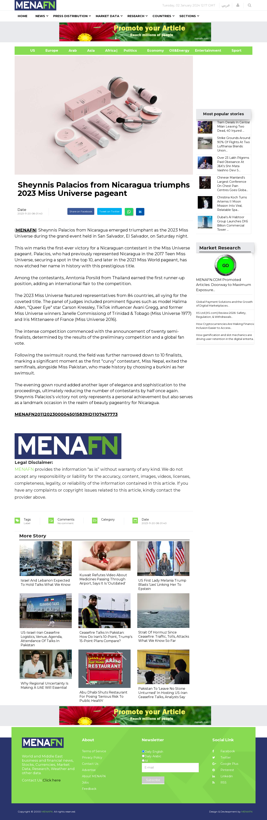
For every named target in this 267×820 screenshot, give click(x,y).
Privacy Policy (92, 757)
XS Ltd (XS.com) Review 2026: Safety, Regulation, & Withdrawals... (221, 314)
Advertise (89, 770)
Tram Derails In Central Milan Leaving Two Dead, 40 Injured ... (233, 126)
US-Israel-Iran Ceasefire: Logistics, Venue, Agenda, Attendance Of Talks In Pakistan (41, 639)
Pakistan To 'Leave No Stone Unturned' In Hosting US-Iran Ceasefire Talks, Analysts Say (162, 693)
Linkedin (222, 776)
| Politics (129, 51)
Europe (51, 51)
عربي (226, 5)
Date (22, 210)
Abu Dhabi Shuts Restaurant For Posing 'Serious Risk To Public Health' (103, 696)
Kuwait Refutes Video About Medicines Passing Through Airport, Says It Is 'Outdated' (103, 579)
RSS (219, 782)
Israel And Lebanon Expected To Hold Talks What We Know (46, 582)
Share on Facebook (80, 211)
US (27, 51)
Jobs (85, 782)
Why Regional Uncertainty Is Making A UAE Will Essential (44, 685)
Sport (233, 51)
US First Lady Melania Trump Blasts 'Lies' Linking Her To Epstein (162, 584)
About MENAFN (94, 776)
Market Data (107, 16)
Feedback (89, 789)
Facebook (223, 751)
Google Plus (225, 764)
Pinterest (223, 770)
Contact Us (90, 764)
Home (22, 16)
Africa (110, 51)
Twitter (221, 757)
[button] (237, 5)
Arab (72, 51)
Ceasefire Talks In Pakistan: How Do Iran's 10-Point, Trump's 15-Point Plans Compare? (105, 637)
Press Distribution (70, 16)
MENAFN (26, 230)
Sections (187, 16)
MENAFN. (47, 811)
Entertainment (201, 51)
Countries (161, 16)
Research (135, 16)
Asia (91, 51)
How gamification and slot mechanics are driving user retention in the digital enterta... (225, 337)
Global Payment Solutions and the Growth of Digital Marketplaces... (224, 303)
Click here (52, 780)
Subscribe (153, 780)
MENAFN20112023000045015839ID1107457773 (66, 414)
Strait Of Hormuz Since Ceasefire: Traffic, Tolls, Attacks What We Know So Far (163, 636)
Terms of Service (94, 751)
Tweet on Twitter (109, 211)
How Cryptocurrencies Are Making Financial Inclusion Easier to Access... (225, 325)
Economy (155, 51)
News (40, 16)
